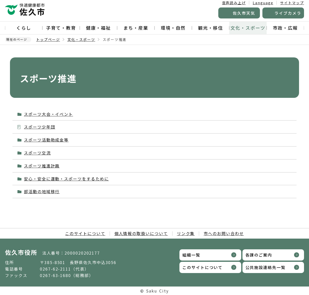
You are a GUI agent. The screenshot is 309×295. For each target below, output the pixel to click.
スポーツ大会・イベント (48, 114)
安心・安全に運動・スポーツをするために (66, 179)
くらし (23, 27)
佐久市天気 (244, 13)
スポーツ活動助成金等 (46, 140)
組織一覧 (191, 255)
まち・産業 (135, 27)
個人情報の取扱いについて (141, 233)
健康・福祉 (98, 27)
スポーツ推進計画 (42, 166)
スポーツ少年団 (39, 127)
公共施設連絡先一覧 (265, 267)
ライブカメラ (287, 13)
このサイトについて (85, 233)
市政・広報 (285, 27)
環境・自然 (173, 27)
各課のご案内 (258, 255)
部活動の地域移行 (42, 191)
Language (263, 2)
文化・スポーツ (248, 27)
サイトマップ (292, 2)
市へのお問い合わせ (224, 233)
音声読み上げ (234, 2)
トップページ (48, 39)
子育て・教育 (61, 27)
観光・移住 (210, 27)
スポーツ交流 (37, 153)
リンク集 (186, 233)
